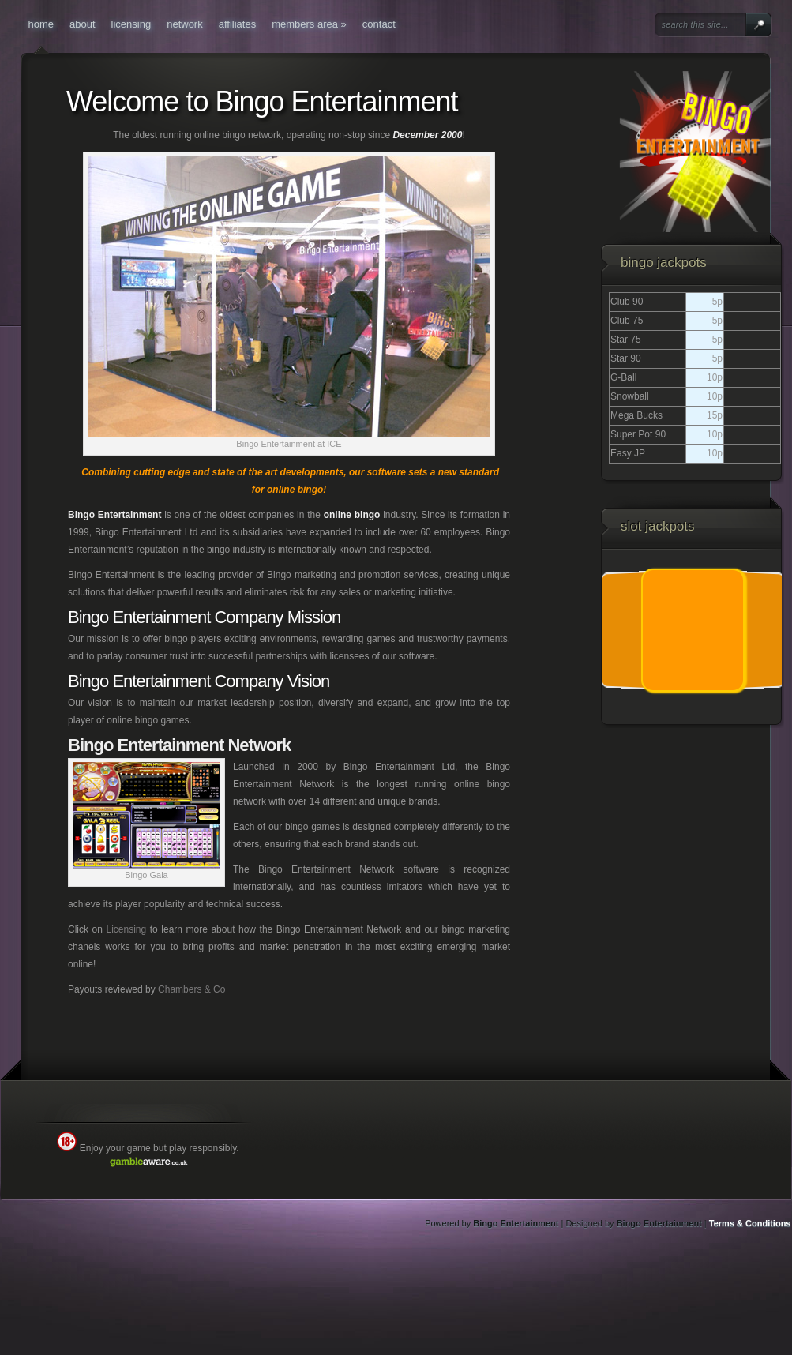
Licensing (126, 929)
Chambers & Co (191, 989)
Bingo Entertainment (515, 1223)
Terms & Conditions (750, 1223)
